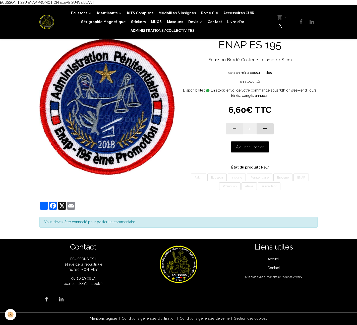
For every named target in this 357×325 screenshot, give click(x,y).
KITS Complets (140, 13)
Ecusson (217, 177)
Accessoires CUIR (238, 13)
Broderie (283, 177)
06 (74, 278)
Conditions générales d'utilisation (148, 318)
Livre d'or (235, 22)
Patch (199, 177)
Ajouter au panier (250, 147)
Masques (175, 22)
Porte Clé (209, 13)
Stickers (138, 22)
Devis (193, 22)
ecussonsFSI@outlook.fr (83, 284)
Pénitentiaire (260, 177)
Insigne (236, 177)
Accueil (274, 259)
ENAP (301, 177)
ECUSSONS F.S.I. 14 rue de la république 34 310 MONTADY (83, 264)
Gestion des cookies (250, 318)
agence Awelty (292, 277)
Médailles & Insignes (177, 13)
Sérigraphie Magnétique (103, 22)
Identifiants (107, 13)
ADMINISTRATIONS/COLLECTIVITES (163, 31)
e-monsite (270, 277)
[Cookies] (10, 314)
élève (249, 186)
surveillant (269, 186)
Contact (215, 22)
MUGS (156, 22)
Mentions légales (103, 318)
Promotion (230, 186)
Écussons (79, 13)
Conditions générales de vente (204, 318)
